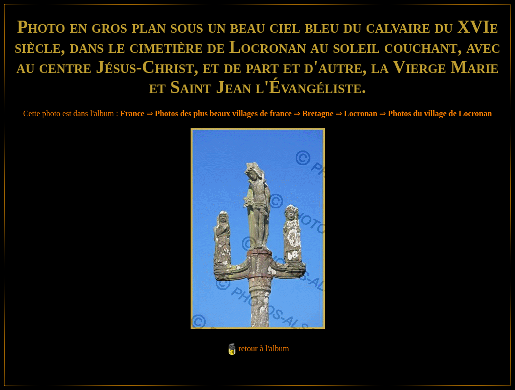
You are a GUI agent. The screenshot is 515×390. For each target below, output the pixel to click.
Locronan (360, 113)
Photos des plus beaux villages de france (223, 113)
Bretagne (317, 113)
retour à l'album (263, 348)
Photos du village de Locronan (440, 113)
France (132, 113)
